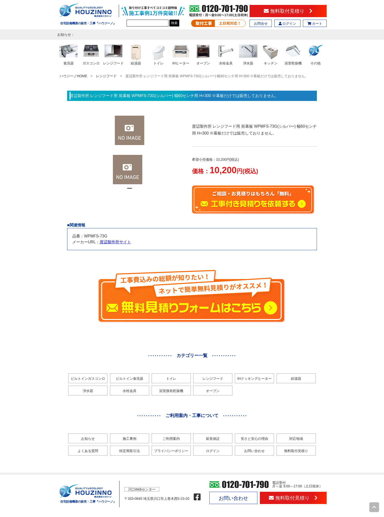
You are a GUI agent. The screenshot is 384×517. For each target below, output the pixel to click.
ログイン (287, 23)
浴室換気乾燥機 (171, 391)
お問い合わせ (254, 451)
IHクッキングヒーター (254, 379)
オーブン (213, 391)
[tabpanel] (129, 169)
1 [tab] (129, 190)
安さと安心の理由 (254, 439)
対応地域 (296, 439)
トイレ (171, 379)
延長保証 (213, 439)
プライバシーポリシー (171, 451)
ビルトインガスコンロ (88, 379)
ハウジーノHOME (73, 76)
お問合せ (261, 23)
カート (315, 23)
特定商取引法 (129, 451)
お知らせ (88, 439)
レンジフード (106, 76)
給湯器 (296, 379)
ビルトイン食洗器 (129, 379)
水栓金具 (129, 391)
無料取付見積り (288, 11)
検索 (174, 23)
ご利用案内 (171, 439)
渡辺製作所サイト (115, 242)
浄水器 (88, 391)
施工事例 (129, 439)
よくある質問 (88, 451)
